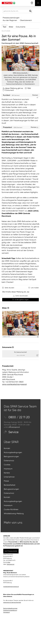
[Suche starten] (30, 11)
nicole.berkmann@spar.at (11, 586)
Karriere (7, 473)
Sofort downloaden (20, 296)
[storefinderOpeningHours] (32, 3)
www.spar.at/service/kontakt (12, 602)
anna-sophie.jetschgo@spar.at (14, 384)
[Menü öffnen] (38, 3)
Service (11, 432)
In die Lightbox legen (20, 299)
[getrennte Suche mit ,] (17, 11)
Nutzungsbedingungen (13, 452)
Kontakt (7, 448)
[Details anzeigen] (37, 337)
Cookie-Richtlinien (11, 509)
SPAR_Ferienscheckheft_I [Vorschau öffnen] (20, 73)
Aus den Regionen (10, 20)
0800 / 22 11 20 (17, 417)
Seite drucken (9, 288)
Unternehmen (9, 477)
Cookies (7, 465)
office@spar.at (14, 427)
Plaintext (34, 127)
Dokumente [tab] (20, 27)
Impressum (8, 469)
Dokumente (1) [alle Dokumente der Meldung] (8, 347)
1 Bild (29, 88)
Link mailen (35, 288)
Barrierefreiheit (9, 485)
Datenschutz (9, 461)
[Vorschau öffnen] (20, 58)
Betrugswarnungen (11, 456)
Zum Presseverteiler (10, 551)
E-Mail (8, 562)
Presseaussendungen (11, 18)
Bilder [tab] (11, 27)
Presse (6, 481)
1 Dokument (9, 90)
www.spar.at (10, 564)
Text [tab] (4, 27)
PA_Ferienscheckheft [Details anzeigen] (20, 352)
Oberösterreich (26, 20)
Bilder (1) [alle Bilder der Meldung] (5, 308)
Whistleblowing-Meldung (14, 513)
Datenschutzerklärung (10, 610)
